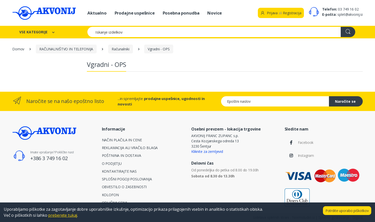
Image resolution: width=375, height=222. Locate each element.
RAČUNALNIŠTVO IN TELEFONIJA (66, 49)
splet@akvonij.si (350, 14)
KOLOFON (110, 194)
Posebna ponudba (181, 13)
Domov (18, 49)
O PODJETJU (112, 163)
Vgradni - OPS (158, 49)
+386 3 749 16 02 (49, 158)
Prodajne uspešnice (135, 13)
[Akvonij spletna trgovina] (44, 13)
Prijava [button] (269, 13)
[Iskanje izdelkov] (214, 32)
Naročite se (345, 101)
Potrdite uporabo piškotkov (347, 210)
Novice (214, 13)
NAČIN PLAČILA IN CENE (122, 140)
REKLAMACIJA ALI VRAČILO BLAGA (130, 147)
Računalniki (120, 49)
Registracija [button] (292, 13)
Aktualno (97, 13)
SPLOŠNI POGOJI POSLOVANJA (127, 179)
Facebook (306, 142)
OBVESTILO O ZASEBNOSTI (124, 186)
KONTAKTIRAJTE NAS (119, 171)
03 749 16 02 (348, 9)
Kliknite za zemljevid (207, 151)
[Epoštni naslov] (275, 101)
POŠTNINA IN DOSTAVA (121, 155)
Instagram (306, 155)
